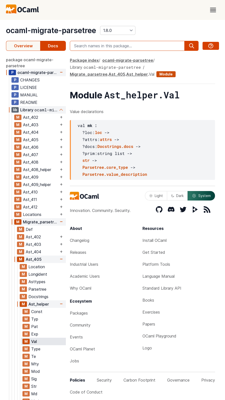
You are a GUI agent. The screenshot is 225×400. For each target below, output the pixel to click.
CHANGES (30, 79)
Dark (177, 196)
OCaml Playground (159, 335)
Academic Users (85, 276)
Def (29, 229)
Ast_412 (30, 206)
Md (34, 393)
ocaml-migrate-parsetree (51, 30)
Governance (178, 380)
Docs (53, 45)
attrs (106, 139)
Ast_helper (38, 304)
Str (34, 386)
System (201, 196)
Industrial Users (84, 264)
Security (104, 380)
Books (148, 300)
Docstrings (38, 296)
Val (34, 341)
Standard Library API (161, 288)
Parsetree (37, 289)
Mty (35, 363)
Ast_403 (30, 124)
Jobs (74, 360)
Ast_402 (30, 117)
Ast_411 (30, 199)
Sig (34, 378)
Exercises (151, 312)
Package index (84, 60)
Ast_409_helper (37, 184)
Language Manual (158, 276)
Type (35, 348)
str (86, 160)
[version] (117, 30)
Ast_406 (30, 147)
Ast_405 (30, 139)
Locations (32, 214)
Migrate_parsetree (41, 221)
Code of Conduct (86, 392)
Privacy (208, 380)
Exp (34, 334)
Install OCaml (154, 240)
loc (98, 132)
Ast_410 (30, 192)
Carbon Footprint (139, 380)
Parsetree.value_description (114, 174)
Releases (78, 252)
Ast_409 (30, 177)
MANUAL (29, 94)
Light (156, 196)
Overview (23, 45)
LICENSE (28, 87)
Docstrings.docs (115, 146)
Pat (34, 326)
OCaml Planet (82, 348)
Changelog (79, 240)
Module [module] (166, 74)
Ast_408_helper (37, 169)
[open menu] (213, 10)
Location (36, 266)
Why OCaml (80, 288)
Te (33, 356)
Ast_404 (30, 132)
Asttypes (36, 281)
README (28, 102)
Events (76, 336)
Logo (147, 347)
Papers (148, 324)
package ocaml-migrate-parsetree (29, 62)
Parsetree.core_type (105, 167)
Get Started (153, 252)
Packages (79, 313)
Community (80, 325)
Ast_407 (30, 154)
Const (36, 311)
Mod (35, 371)
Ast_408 (30, 162)
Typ (34, 319)
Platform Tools (156, 264)
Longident (37, 274)
